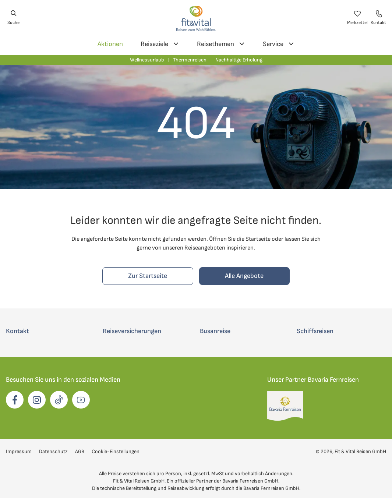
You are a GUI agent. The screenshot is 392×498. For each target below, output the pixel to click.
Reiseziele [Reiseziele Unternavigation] (160, 45)
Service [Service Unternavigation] (278, 45)
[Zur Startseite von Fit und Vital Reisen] (196, 17)
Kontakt (17, 331)
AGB (79, 451)
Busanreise (215, 331)
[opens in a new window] (15, 400)
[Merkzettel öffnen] (357, 18)
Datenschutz (53, 451)
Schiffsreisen (315, 331)
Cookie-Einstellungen (116, 451)
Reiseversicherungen (132, 331)
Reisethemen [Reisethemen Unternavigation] (221, 45)
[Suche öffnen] (13, 18)
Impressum (19, 451)
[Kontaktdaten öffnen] (378, 18)
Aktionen (110, 44)
